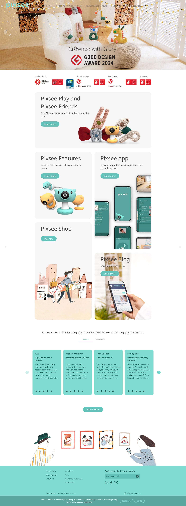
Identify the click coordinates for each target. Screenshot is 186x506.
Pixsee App (116, 6)
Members (69, 471)
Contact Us (69, 482)
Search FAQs (93, 409)
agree (139, 500)
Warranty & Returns (74, 478)
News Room (51, 475)
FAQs (67, 475)
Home (49, 6)
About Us (50, 478)
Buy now (48, 238)
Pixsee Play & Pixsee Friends (68, 6)
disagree (126, 500)
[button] (180, 32)
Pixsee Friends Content (96, 6)
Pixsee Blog (51, 471)
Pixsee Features (133, 6)
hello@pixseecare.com (66, 493)
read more (88, 502)
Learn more (50, 124)
